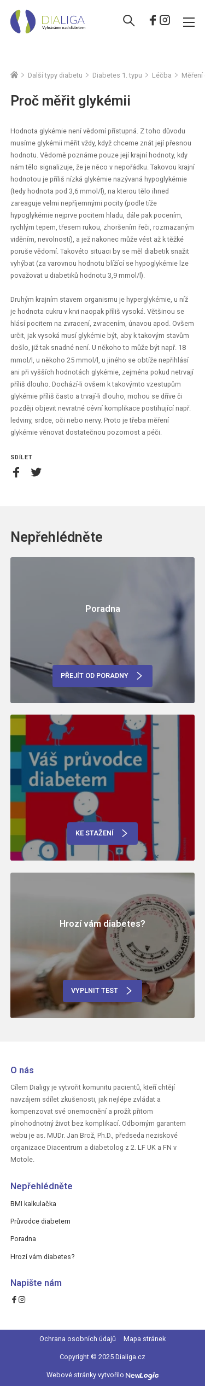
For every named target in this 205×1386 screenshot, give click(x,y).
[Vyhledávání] (129, 22)
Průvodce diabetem (40, 1221)
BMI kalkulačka (33, 1204)
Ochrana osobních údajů (77, 1339)
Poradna (23, 1239)
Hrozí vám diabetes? (42, 1257)
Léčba (162, 75)
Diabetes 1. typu (117, 75)
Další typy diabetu (55, 75)
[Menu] (189, 21)
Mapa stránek (145, 1339)
